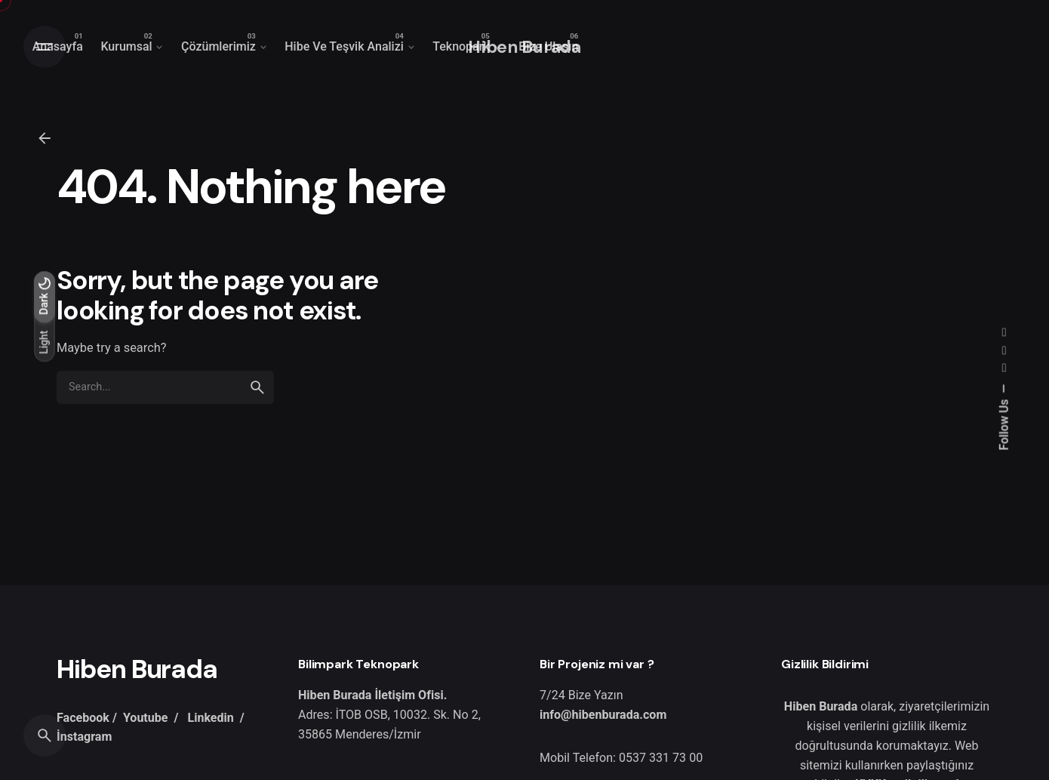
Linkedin (210, 718)
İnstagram (84, 736)
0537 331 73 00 (661, 758)
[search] (257, 387)
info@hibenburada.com (603, 715)
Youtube (145, 718)
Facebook (83, 718)
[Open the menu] (44, 47)
